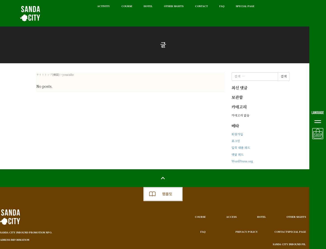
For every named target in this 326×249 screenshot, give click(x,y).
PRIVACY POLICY (246, 232)
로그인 (235, 141)
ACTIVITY (103, 6)
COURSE (126, 6)
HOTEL (148, 6)
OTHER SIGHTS (173, 6)
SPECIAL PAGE (245, 6)
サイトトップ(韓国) (48, 74)
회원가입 (237, 134)
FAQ (221, 6)
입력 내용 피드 (240, 147)
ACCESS (231, 217)
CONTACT (201, 6)
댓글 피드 (237, 154)
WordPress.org (242, 161)
